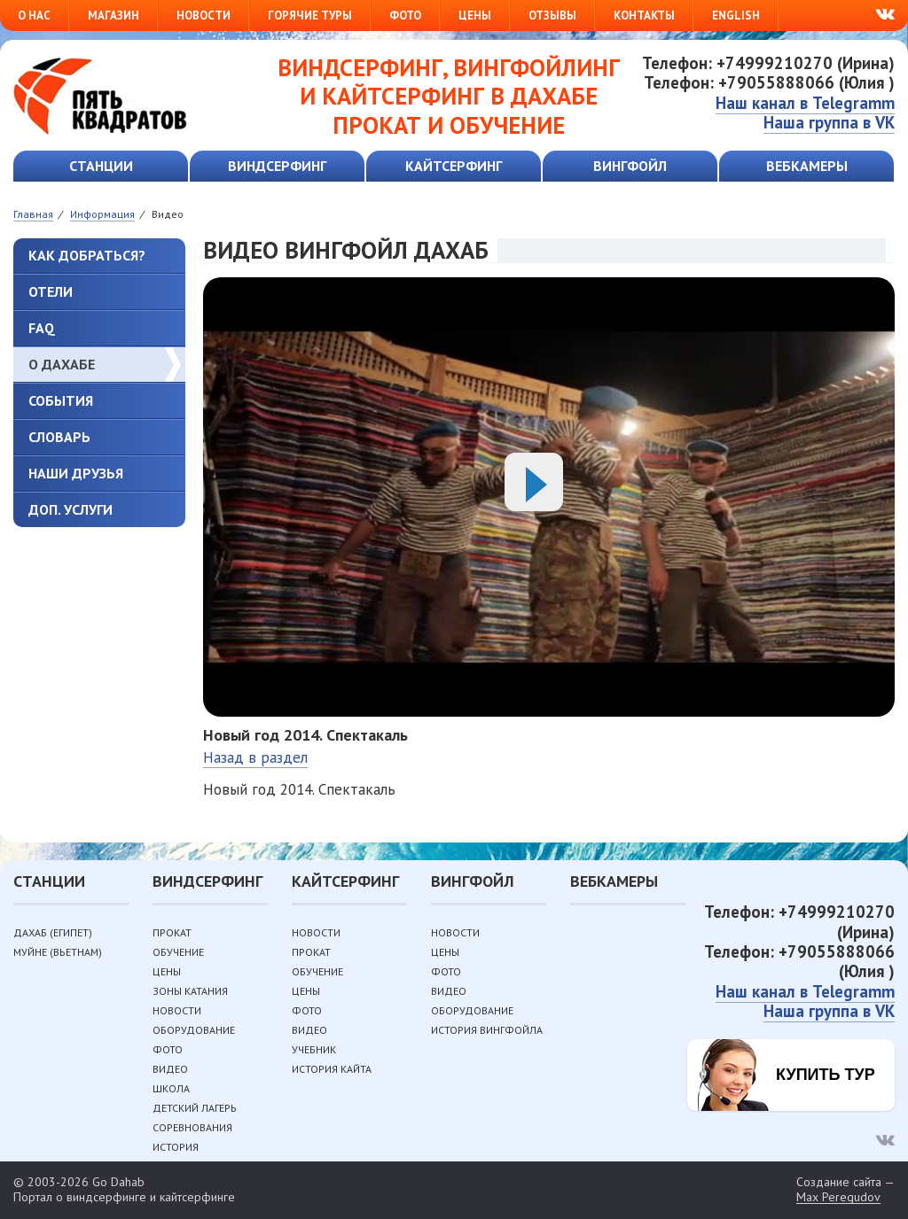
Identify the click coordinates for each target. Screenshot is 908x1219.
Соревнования (192, 1127)
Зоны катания (190, 991)
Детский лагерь (195, 1107)
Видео (170, 1068)
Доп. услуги (70, 509)
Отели (50, 291)
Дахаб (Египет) (52, 932)
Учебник (314, 1049)
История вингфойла (487, 1030)
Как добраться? (86, 255)
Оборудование (194, 1030)
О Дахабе (61, 364)
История (176, 1146)
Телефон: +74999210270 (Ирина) (768, 63)
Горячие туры (310, 15)
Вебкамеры (807, 166)
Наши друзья (75, 473)
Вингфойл (630, 166)
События (60, 400)
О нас (34, 15)
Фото (405, 15)
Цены (474, 15)
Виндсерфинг (277, 166)
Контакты (644, 15)
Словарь (59, 437)
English (736, 15)
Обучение (178, 952)
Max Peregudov (838, 1197)
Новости (203, 15)
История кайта (332, 1068)
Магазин (113, 15)
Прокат (172, 932)
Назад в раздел (255, 757)
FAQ (41, 328)
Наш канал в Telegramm (805, 102)
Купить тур (825, 1074)
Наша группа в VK (829, 122)
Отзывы (552, 15)
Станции (101, 166)
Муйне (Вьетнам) (57, 952)
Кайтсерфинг (453, 166)
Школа (171, 1088)
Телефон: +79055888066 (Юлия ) (769, 82)
